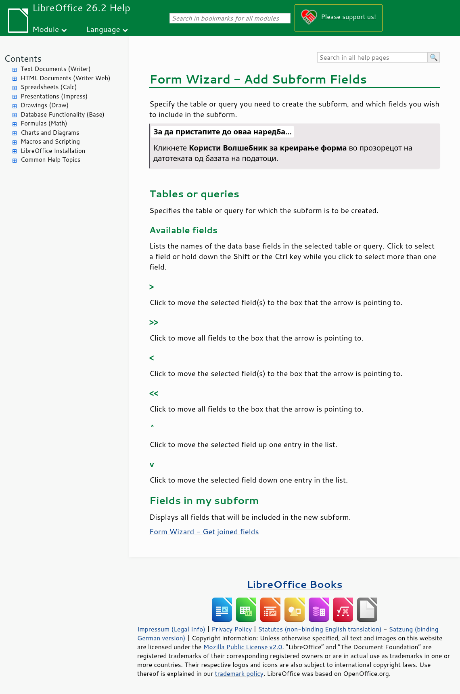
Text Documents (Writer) (56, 69)
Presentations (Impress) (54, 96)
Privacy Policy (231, 629)
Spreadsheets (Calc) (49, 87)
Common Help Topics (50, 159)
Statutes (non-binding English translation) (319, 629)
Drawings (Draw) (45, 105)
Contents (23, 58)
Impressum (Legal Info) (171, 629)
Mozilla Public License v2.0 (242, 646)
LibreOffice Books (295, 584)
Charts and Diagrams (50, 132)
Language (103, 28)
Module (45, 28)
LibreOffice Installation (53, 150)
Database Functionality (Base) (63, 114)
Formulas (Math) (44, 123)
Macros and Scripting (50, 141)
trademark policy (239, 673)
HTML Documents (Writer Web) (66, 78)
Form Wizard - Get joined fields (204, 531)
